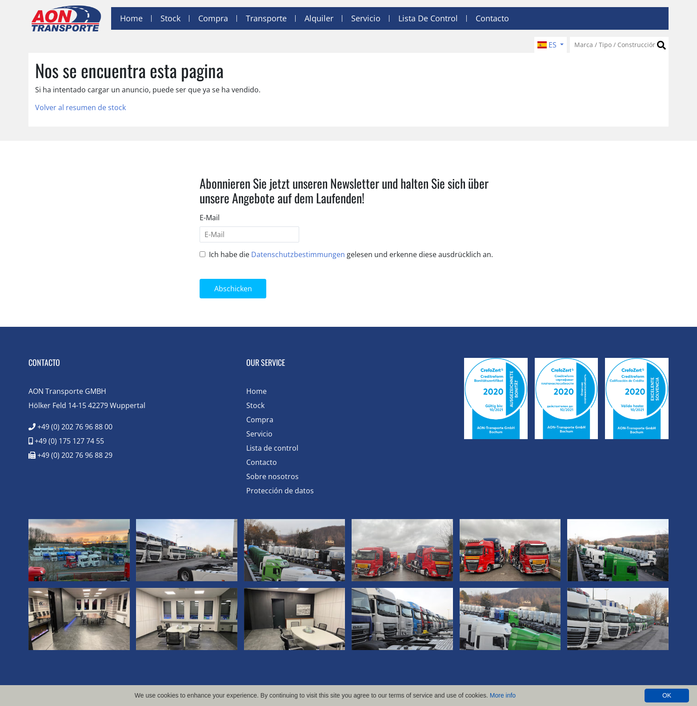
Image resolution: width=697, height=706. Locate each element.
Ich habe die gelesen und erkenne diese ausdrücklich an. (351, 254)
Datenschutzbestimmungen (298, 254)
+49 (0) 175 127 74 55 (66, 441)
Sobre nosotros (272, 476)
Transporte (266, 18)
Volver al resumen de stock (80, 107)
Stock (170, 18)
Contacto (492, 18)
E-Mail (210, 217)
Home (131, 18)
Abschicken (233, 289)
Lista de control (428, 18)
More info (503, 695)
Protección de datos (280, 491)
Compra (213, 18)
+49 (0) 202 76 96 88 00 (70, 427)
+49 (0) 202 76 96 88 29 (70, 455)
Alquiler (318, 18)
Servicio (366, 18)
